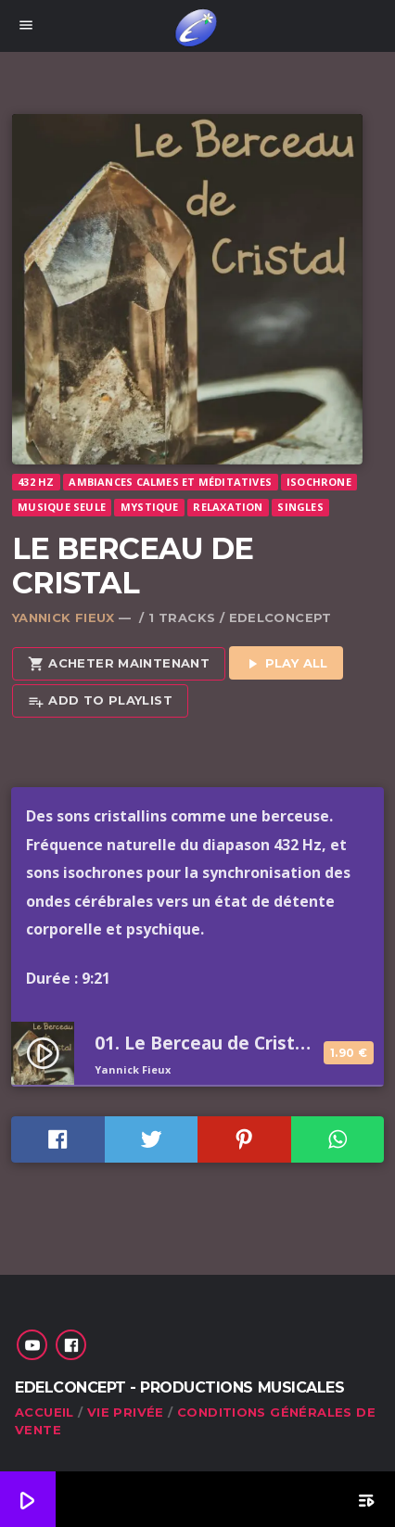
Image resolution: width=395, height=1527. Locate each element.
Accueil (44, 1412)
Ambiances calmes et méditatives (170, 482)
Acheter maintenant (119, 664)
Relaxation (227, 507)
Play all (286, 664)
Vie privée (125, 1412)
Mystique (150, 507)
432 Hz (36, 482)
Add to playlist (100, 701)
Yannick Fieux (63, 617)
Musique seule (62, 507)
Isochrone (319, 482)
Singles (300, 507)
